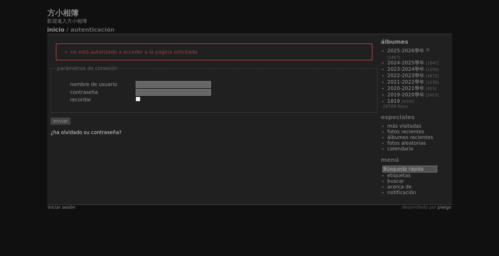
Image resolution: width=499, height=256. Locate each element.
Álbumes (394, 41)
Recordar (80, 99)
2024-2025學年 (405, 62)
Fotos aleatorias (406, 143)
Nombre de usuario (93, 84)
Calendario (400, 148)
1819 (393, 101)
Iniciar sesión (61, 207)
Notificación (401, 192)
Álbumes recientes (410, 137)
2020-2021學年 (405, 88)
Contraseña (84, 92)
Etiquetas (399, 175)
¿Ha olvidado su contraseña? (86, 132)
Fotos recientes (405, 131)
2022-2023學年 (405, 75)
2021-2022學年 (405, 82)
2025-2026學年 (405, 50)
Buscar (395, 181)
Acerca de (399, 187)
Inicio (56, 29)
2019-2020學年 (405, 94)
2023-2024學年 (405, 69)
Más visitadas (404, 126)
